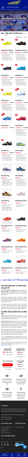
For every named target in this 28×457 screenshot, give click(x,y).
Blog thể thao (8, 417)
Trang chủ (8, 22)
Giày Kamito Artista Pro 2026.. (21, 268)
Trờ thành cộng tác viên (18, 414)
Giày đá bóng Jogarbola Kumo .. (20, 150)
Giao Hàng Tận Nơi (5, 429)
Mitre (2, 345)
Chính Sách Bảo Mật (19, 427)
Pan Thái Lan (24, 343)
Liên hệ (2, 417)
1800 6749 (8, 352)
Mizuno (10, 345)
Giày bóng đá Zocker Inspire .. (21, 200)
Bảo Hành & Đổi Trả (5, 430)
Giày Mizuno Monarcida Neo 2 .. (20, 125)
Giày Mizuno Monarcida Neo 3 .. (6, 75)
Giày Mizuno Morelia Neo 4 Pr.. (7, 50)
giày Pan (13, 9)
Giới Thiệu (3, 414)
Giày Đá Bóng (18, 22)
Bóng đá (13, 22)
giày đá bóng (9, 9)
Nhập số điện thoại (7, 365)
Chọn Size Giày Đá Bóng (6, 427)
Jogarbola (6, 345)
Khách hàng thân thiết (5, 432)
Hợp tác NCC (9, 414)
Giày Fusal (9, 339)
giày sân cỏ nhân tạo (20, 9)
